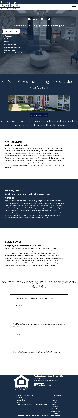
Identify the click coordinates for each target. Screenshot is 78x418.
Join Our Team (9, 50)
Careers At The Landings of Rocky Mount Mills (31, 404)
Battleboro (55, 407)
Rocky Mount (56, 398)
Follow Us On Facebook (12, 47)
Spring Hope (55, 411)
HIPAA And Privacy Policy (42, 385)
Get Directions (39, 383)
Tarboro (54, 400)
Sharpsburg (55, 409)
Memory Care (12, 190)
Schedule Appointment (39, 115)
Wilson (53, 404)
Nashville (54, 402)
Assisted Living (13, 142)
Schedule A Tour (11, 31)
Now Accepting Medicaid (13, 53)
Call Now (7, 39)
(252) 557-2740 (11, 2)
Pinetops (54, 413)
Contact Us (8, 42)
